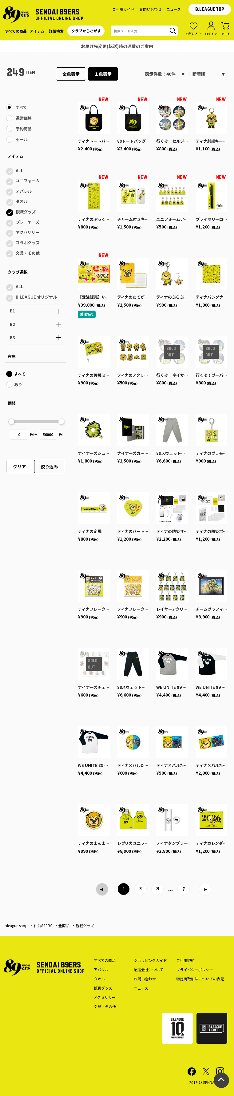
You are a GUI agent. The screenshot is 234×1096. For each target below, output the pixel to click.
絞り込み (49, 466)
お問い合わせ (150, 9)
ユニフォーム (28, 181)
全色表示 (71, 74)
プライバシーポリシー (194, 969)
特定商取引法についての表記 (200, 978)
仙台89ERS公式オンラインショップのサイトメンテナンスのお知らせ (117, 46)
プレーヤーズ (27, 222)
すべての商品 (105, 960)
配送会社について (148, 969)
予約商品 (24, 129)
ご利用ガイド (123, 9)
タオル (22, 201)
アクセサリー (27, 232)
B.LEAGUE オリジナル (36, 297)
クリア (19, 466)
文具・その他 (28, 253)
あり (18, 384)
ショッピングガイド (150, 960)
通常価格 (24, 118)
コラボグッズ (28, 242)
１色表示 (103, 74)
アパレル (24, 191)
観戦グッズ (26, 212)
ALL (19, 170)
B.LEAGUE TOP (209, 9)
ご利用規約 (185, 960)
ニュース (173, 9)
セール (22, 139)
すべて (21, 107)
